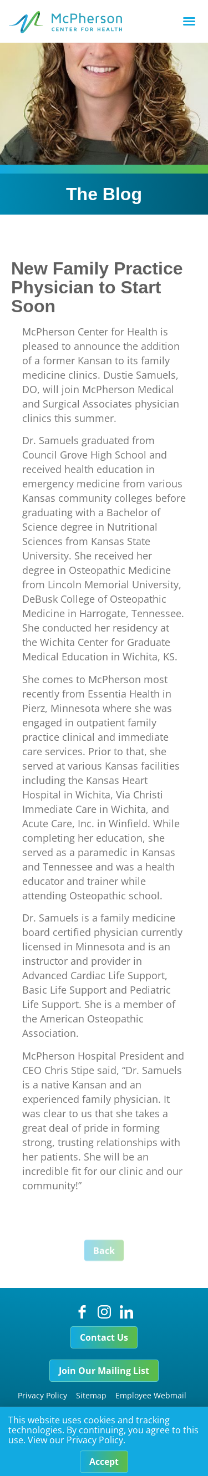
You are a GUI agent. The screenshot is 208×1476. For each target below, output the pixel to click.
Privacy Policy (42, 1395)
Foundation (165, 1409)
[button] (189, 21)
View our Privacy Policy (75, 1444)
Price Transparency (62, 1409)
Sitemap (91, 1395)
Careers (120, 1409)
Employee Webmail (150, 1395)
